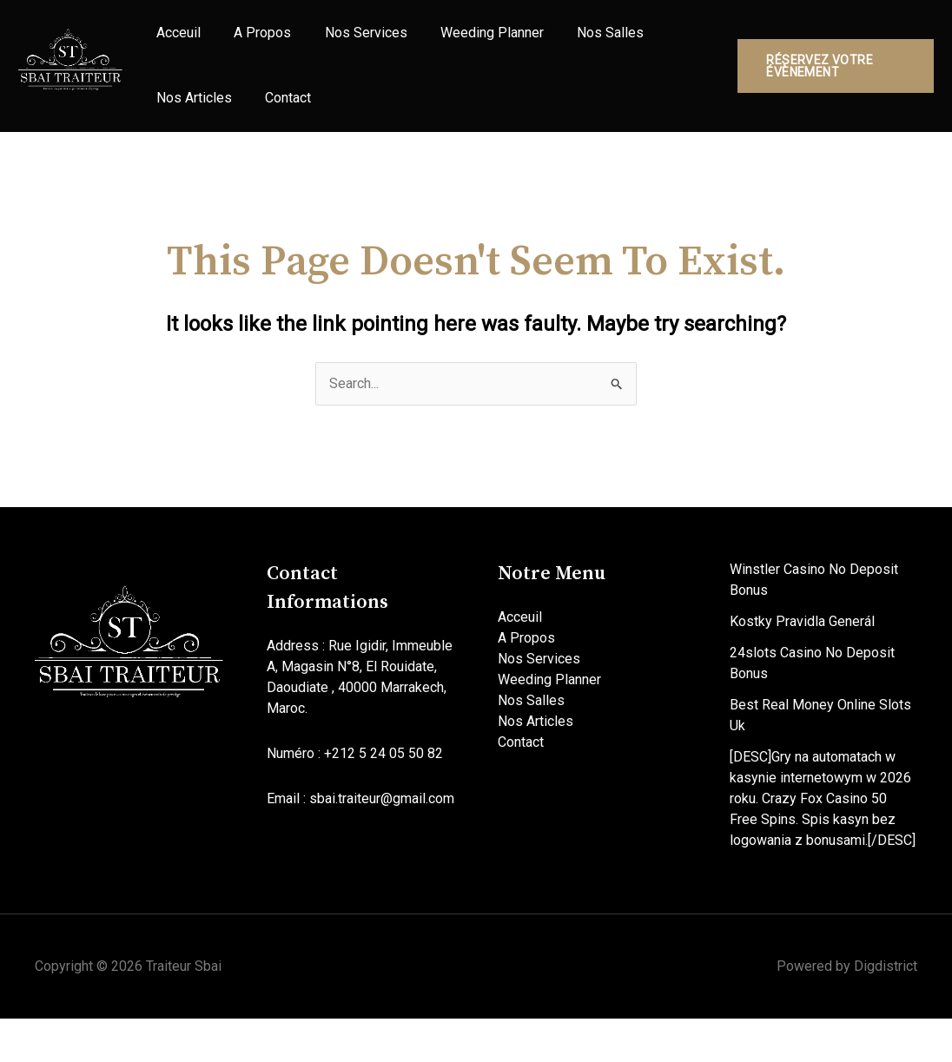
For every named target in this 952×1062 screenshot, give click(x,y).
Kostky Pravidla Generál (802, 664)
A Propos (252, 44)
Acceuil (175, 44)
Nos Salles (578, 44)
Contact (278, 130)
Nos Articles (190, 130)
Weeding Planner (467, 44)
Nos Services (348, 44)
